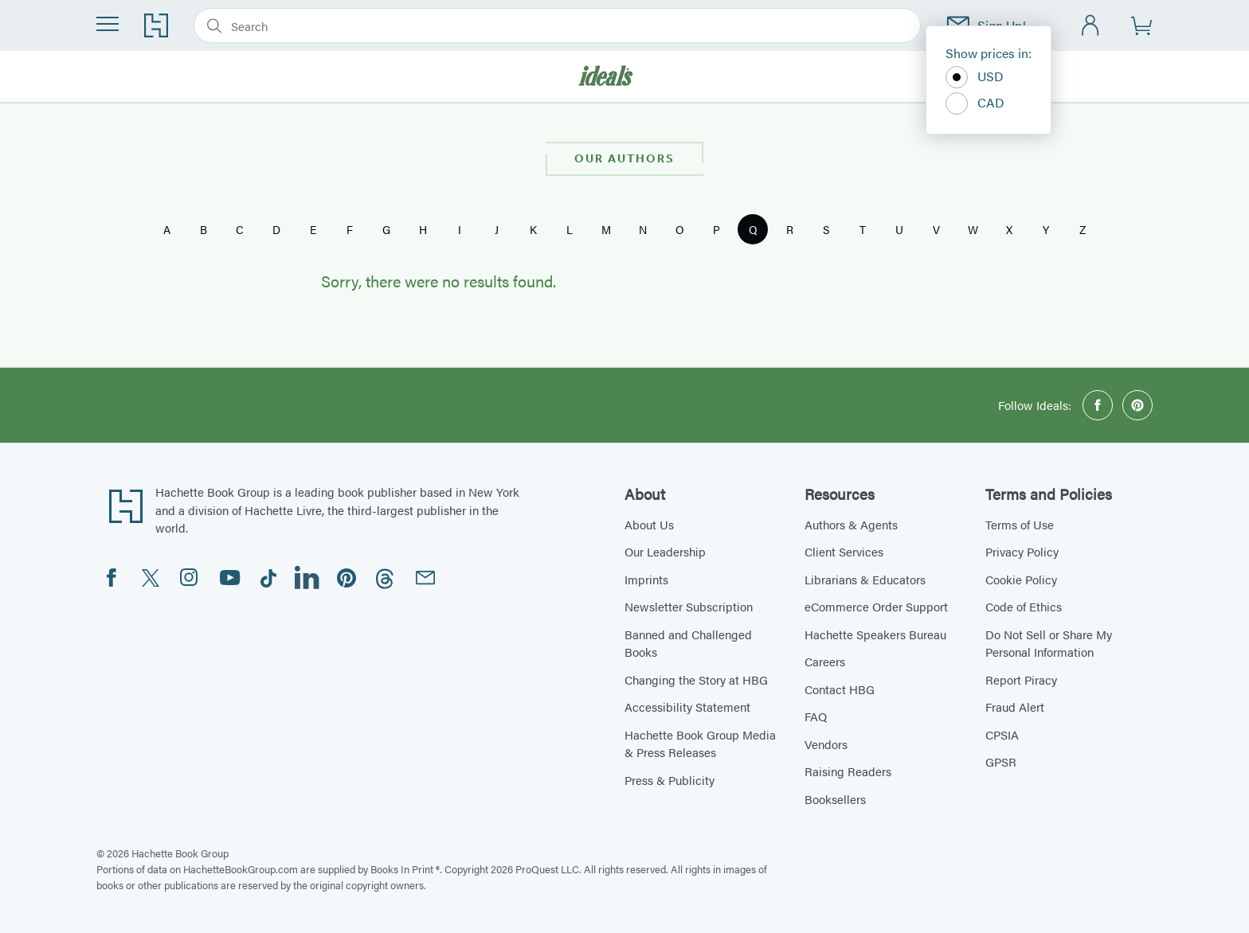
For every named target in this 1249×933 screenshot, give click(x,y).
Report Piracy (1021, 679)
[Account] (1091, 26)
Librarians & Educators (865, 579)
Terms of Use (1019, 524)
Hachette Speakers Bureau (875, 634)
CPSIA (1002, 734)
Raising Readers (848, 771)
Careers (825, 661)
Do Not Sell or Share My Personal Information (1048, 643)
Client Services (844, 551)
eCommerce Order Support (876, 606)
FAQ (816, 716)
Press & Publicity (669, 779)
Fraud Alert (1014, 706)
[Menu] (107, 24)
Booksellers (835, 799)
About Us (649, 524)
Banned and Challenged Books (688, 643)
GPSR (1000, 761)
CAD (975, 103)
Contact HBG (840, 689)
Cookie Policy (1021, 579)
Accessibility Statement (687, 706)
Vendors (826, 744)
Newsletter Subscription (688, 606)
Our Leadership (665, 551)
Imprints (646, 579)
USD (975, 77)
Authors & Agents (851, 524)
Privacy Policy (1022, 551)
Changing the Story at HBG (696, 679)
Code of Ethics (1023, 606)
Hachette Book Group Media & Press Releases (700, 743)
